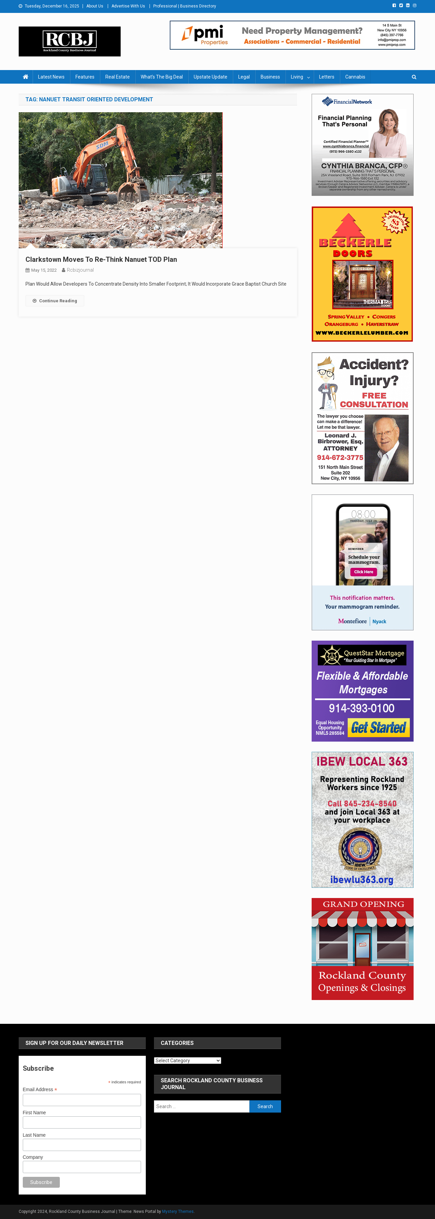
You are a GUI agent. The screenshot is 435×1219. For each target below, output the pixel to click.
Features (84, 77)
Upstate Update (210, 77)
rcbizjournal (80, 270)
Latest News (51, 77)
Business (270, 77)
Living (297, 77)
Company (33, 1157)
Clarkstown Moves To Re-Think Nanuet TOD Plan (101, 259)
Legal (244, 77)
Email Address (40, 1089)
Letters (326, 77)
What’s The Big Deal (162, 77)
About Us (94, 6)
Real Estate (117, 77)
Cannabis (355, 77)
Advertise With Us (128, 6)
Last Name (34, 1135)
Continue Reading (55, 300)
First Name (34, 1112)
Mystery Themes (178, 1211)
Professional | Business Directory (184, 6)
